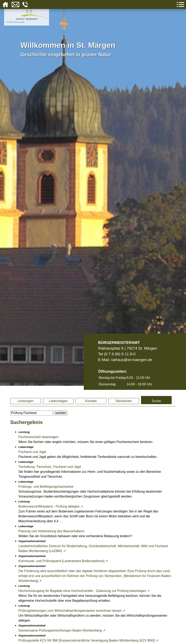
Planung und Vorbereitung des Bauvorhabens (51, 531)
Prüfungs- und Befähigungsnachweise (46, 486)
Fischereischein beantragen (38, 437)
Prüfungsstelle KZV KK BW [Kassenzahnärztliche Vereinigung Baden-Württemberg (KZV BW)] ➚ (88, 640)
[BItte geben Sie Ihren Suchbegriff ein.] (31, 412)
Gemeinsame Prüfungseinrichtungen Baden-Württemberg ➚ (61, 630)
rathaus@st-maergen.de (131, 360)
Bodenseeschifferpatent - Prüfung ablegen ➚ (50, 506)
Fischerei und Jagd (32, 452)
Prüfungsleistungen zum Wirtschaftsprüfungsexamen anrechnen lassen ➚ (71, 610)
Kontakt (90, 401)
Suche (156, 401)
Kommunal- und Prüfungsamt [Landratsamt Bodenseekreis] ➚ (63, 561)
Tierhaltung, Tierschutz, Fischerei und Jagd (49, 467)
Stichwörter (123, 401)
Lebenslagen (58, 401)
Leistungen (26, 401)
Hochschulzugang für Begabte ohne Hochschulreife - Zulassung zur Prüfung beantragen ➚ (84, 591)
